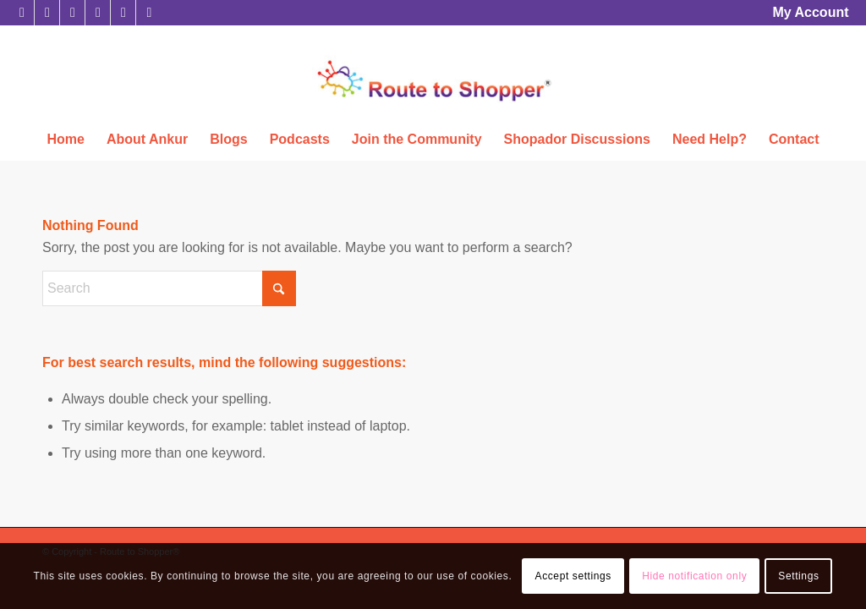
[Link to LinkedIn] (72, 12)
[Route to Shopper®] (433, 99)
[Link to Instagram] (97, 12)
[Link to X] (21, 12)
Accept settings (573, 576)
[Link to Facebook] (47, 12)
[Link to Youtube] (123, 12)
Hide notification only (694, 576)
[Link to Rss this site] (149, 12)
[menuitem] (806, 13)
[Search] (169, 288)
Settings (798, 576)
